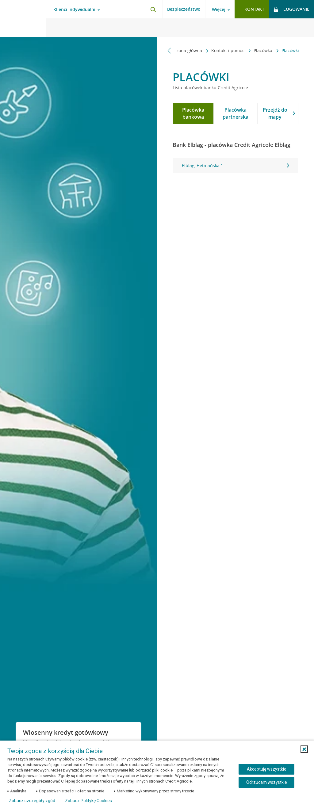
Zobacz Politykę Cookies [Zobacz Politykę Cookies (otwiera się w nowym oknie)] (88, 800)
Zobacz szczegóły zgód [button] (32, 800)
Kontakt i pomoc (183, 50)
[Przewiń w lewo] (169, 50)
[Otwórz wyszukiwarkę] (153, 9)
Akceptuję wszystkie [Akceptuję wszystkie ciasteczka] (266, 769)
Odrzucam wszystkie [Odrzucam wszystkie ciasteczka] (266, 782)
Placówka (218, 50)
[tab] (193, 113)
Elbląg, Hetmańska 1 (235, 165)
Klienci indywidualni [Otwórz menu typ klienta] (74, 9)
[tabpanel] (235, 165)
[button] (304, 749)
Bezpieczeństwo (184, 9)
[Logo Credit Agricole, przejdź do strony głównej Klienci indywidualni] (23, 18)
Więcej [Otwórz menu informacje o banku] (218, 9)
